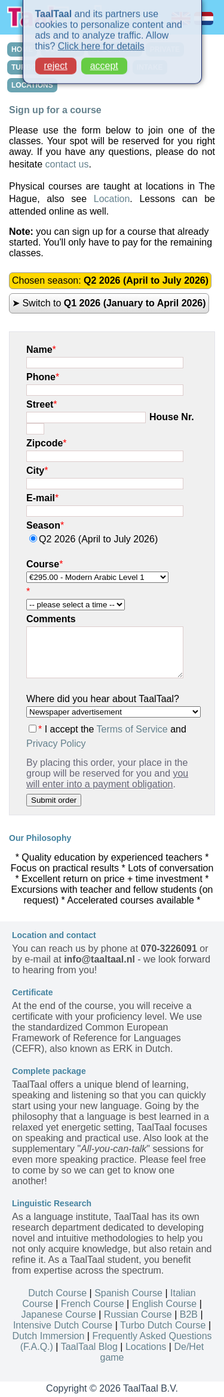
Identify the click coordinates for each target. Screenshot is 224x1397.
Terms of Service (132, 729)
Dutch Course (57, 1293)
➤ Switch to (109, 303)
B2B (189, 1314)
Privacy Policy (56, 743)
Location (112, 199)
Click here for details (101, 42)
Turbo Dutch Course (162, 1325)
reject (55, 62)
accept (104, 62)
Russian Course (138, 1314)
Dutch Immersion (48, 1336)
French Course (92, 1304)
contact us (66, 164)
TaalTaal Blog (89, 1347)
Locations (146, 1347)
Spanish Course (128, 1293)
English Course (164, 1304)
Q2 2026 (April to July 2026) (93, 539)
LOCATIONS (32, 85)
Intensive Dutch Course (62, 1325)
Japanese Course (58, 1314)
